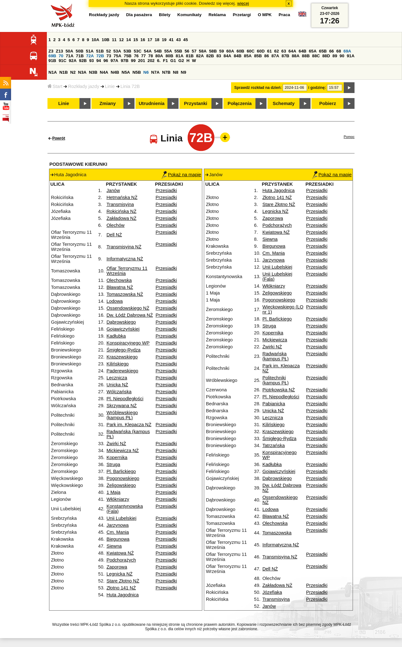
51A (89, 51)
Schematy (283, 103)
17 (150, 39)
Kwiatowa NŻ (120, 553)
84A (227, 55)
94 (98, 60)
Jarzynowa (117, 525)
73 (108, 55)
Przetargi (242, 14)
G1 (173, 60)
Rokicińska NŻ (121, 211)
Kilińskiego (117, 363)
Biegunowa (117, 539)
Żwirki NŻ (116, 443)
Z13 (59, 51)
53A (117, 51)
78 (150, 55)
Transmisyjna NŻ (123, 246)
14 (128, 39)
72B (100, 55)
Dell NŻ (114, 234)
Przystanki (195, 103)
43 (178, 39)
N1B (63, 72)
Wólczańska (118, 391)
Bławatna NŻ (119, 287)
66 (331, 51)
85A (248, 55)
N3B (93, 72)
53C (137, 51)
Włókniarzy (117, 499)
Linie (110, 86)
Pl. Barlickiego (121, 471)
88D (326, 55)
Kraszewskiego (122, 356)
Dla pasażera (139, 14)
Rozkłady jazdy (83, 86)
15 (135, 39)
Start (54, 86)
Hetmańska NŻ (121, 197)
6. (158, 60)
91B (52, 60)
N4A (104, 72)
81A (179, 55)
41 (171, 39)
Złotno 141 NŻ (121, 587)
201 (141, 60)
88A (295, 55)
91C (62, 60)
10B (105, 39)
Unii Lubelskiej (121, 518)
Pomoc (349, 137)
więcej (243, 3)
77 (143, 55)
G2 (181, 60)
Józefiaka (272, 592)
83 (219, 55)
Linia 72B (130, 86)
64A (292, 51)
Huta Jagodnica (122, 594)
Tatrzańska (273, 445)
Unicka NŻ (117, 384)
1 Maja (113, 492)
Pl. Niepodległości (124, 398)
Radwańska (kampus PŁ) (275, 356)
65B (323, 51)
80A (159, 55)
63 (283, 51)
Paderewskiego (122, 370)
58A (202, 51)
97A (114, 60)
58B (213, 51)
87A (275, 55)
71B (80, 55)
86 (266, 55)
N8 (175, 72)
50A (69, 51)
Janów (113, 190)
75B (127, 55)
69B (52, 55)
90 (342, 55)
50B (79, 51)
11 (114, 39)
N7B (166, 72)
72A (90, 55)
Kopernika (116, 457)
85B (258, 55)
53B (127, 51)
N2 (73, 72)
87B (285, 55)
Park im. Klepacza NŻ (128, 424)
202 (151, 60)
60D (261, 51)
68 (338, 51)
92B (82, 60)
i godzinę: (317, 87)
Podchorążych (121, 560)
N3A (82, 72)
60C (250, 51)
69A (347, 51)
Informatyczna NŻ (124, 258)
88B (306, 55)
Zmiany (107, 103)
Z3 (50, 51)
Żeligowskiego (121, 485)
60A (230, 51)
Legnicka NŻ (119, 573)
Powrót (58, 138)
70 (61, 55)
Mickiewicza (274, 339)
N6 (146, 72)
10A (95, 39)
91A (350, 55)
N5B (136, 72)
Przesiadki (166, 190)
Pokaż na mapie (181, 174)
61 (269, 51)
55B (178, 51)
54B (158, 51)
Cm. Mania (117, 532)
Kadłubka (116, 336)
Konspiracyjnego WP (127, 342)
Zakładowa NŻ (121, 218)
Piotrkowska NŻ (278, 389)
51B (100, 51)
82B (210, 55)
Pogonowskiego (122, 478)
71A (69, 55)
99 (133, 60)
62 (276, 51)
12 (121, 39)
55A (168, 51)
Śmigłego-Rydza (123, 349)
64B (302, 51)
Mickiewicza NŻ (122, 450)
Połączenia (240, 103)
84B (237, 55)
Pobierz (327, 103)
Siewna (114, 546)
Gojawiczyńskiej (122, 329)
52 (108, 51)
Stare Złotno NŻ (122, 580)
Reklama (217, 14)
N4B (115, 72)
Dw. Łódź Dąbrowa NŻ (129, 315)
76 (136, 55)
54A (148, 51)
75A (117, 55)
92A (72, 60)
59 (221, 51)
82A (200, 55)
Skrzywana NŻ (121, 405)
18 (157, 39)
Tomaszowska (277, 532)
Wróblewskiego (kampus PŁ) (122, 415)
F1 (165, 60)
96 (106, 60)
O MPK (265, 14)
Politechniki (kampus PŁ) (275, 380)
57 (194, 51)
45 (185, 39)
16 (143, 39)
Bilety (164, 14)
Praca (284, 14)
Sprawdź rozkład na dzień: (258, 87)
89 (334, 55)
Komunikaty (189, 14)
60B (240, 51)
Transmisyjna (120, 204)
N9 (183, 72)
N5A (126, 72)
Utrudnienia (151, 103)
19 (164, 39)
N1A (52, 72)
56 (187, 51)
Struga (113, 464)
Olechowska (119, 280)
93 (91, 60)
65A (313, 51)
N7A (155, 72)
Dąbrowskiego (121, 322)
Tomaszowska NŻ (124, 294)
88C (316, 55)
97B (124, 60)
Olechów (115, 225)
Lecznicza (116, 377)
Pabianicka (273, 403)
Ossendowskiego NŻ (127, 308)
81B (189, 55)
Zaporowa (116, 566)
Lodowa (114, 301)
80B (169, 55)
